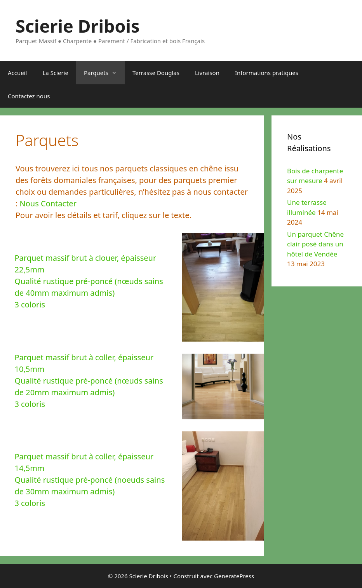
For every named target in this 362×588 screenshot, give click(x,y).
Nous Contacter (48, 203)
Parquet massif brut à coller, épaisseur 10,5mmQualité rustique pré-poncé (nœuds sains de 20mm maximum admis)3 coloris (88, 380)
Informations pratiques (266, 73)
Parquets (104, 72)
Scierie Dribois (78, 26)
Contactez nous (29, 96)
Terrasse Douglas (155, 73)
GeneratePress (234, 576)
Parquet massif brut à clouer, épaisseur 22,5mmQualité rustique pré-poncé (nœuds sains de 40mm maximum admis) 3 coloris (88, 281)
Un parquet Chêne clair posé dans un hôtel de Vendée (315, 244)
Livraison (207, 73)
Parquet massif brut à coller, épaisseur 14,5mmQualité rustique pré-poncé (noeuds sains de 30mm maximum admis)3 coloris (89, 479)
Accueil (17, 73)
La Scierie (55, 73)
